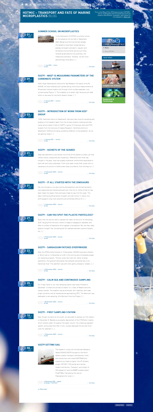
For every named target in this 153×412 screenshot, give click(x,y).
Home (107, 48)
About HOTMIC (109, 51)
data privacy (119, 405)
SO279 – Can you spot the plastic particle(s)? (65, 215)
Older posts (42, 389)
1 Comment (53, 383)
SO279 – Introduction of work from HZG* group (62, 113)
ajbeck (59, 381)
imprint (129, 405)
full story (92, 66)
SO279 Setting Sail (49, 345)
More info (127, 17)
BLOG (56, 14)
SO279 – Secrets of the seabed (56, 150)
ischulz (58, 101)
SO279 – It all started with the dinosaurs (63, 182)
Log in (130, 5)
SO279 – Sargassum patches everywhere (62, 247)
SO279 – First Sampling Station (56, 312)
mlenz (55, 65)
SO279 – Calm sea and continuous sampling (64, 280)
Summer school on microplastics (58, 31)
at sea (46, 66)
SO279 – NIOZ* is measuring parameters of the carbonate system (66, 77)
